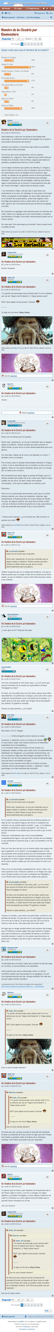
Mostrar (14, 376)
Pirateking (26, 1326)
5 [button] (34, 44)
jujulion (10, 120)
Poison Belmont (12, 614)
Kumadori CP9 (12, 948)
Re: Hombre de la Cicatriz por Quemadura (18, 261)
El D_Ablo (10, 715)
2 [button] (25, 44)
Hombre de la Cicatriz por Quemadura (19, 32)
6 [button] (38, 44)
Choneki (10, 781)
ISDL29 (9, 1174)
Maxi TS (10, 384)
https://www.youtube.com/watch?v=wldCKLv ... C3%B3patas (22, 986)
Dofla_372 (11, 277)
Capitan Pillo (11, 252)
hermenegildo (6, 667)
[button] (41, 44)
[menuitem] (8, 13)
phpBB (21, 1321)
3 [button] (28, 44)
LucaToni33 (11, 421)
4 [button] (31, 44)
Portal (7, 8)
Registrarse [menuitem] (34, 8)
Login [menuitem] (19, 8)
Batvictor (10, 992)
